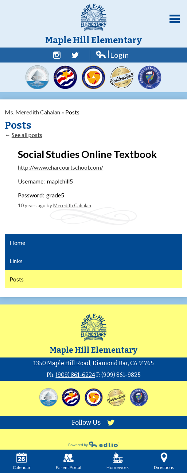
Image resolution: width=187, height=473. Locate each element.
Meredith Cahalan (72, 205)
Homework (117, 461)
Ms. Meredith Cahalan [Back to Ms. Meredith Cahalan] (32, 112)
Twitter (75, 55)
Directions (164, 461)
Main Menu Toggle (175, 19)
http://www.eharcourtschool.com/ (60, 167)
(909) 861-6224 (75, 374)
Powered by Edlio (93, 444)
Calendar (22, 461)
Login (112, 55)
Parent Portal (68, 461)
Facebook (57, 55)
